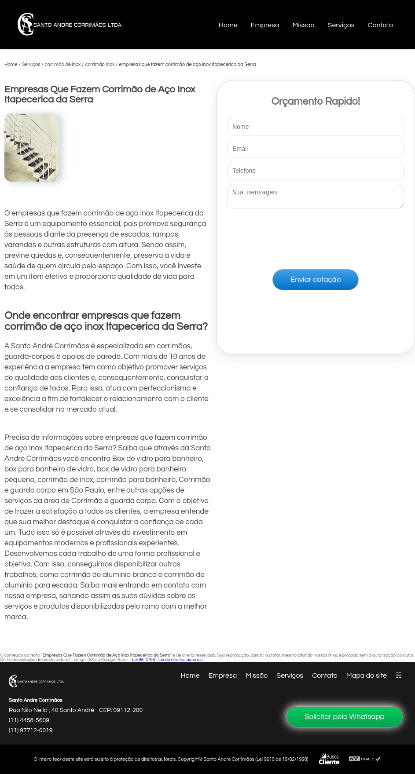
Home (228, 25)
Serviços (341, 25)
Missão (303, 25)
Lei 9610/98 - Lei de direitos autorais (167, 659)
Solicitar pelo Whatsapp (345, 717)
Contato (380, 25)
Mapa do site (366, 675)
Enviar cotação (315, 282)
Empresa (265, 25)
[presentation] (315, 237)
